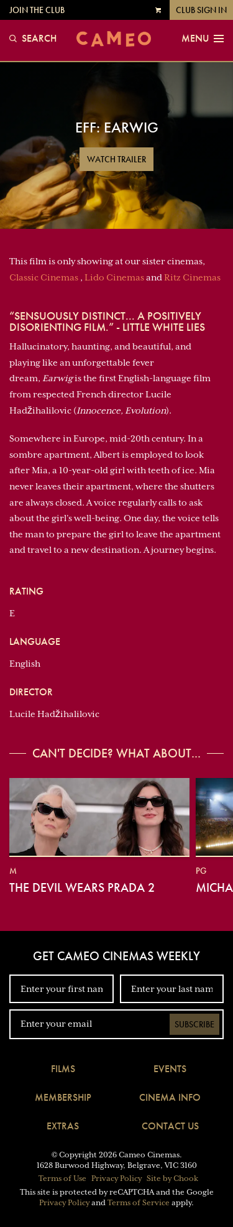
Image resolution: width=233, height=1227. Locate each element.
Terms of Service (138, 1202)
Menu (202, 39)
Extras (63, 1125)
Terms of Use (62, 1178)
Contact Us (170, 1125)
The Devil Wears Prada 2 (82, 887)
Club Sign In (201, 10)
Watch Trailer (116, 159)
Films (63, 1068)
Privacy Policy (116, 1178)
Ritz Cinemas (192, 277)
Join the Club (37, 10)
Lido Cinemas (114, 277)
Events (169, 1068)
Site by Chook (172, 1178)
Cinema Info (170, 1097)
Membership (63, 1097)
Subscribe (194, 1024)
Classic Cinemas (43, 277)
